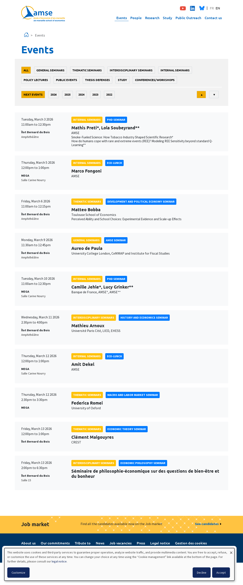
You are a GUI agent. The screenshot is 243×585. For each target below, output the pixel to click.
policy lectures (36, 80)
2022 (109, 94)
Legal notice (160, 543)
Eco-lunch (114, 163)
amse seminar (116, 240)
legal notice (59, 561)
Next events (33, 94)
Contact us (213, 17)
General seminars (50, 70)
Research (152, 17)
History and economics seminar (144, 317)
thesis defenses (97, 80)
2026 (54, 94)
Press (141, 543)
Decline (201, 572)
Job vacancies (121, 543)
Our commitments (55, 543)
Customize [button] (18, 572)
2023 (95, 94)
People (136, 17)
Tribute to (83, 543)
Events (121, 17)
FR (212, 8)
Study (167, 17)
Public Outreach (188, 17)
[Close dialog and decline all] (231, 550)
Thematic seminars (87, 70)
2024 (81, 94)
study (122, 80)
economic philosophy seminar (142, 463)
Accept (221, 572)
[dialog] (119, 564)
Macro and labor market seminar (132, 395)
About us (28, 543)
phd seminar (116, 120)
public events (66, 80)
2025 (67, 94)
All (26, 70)
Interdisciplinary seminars (131, 70)
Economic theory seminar (126, 429)
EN (218, 8)
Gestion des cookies (191, 543)
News (100, 543)
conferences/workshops (155, 80)
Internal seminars (175, 70)
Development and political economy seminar (141, 201)
